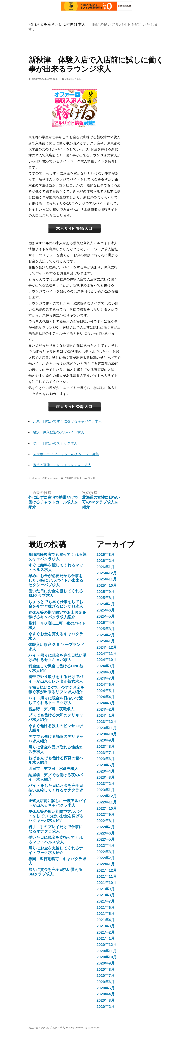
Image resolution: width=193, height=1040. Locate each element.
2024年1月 (105, 715)
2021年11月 (106, 876)
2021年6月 (105, 907)
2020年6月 (105, 982)
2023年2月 (105, 784)
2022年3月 (105, 852)
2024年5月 (105, 691)
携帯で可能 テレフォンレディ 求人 (62, 465)
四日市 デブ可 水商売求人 (53, 769)
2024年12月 (106, 647)
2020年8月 (105, 969)
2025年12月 (106, 573)
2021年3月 (105, 926)
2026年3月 (105, 554)
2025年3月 (105, 629)
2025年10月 (106, 585)
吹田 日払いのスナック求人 (55, 443)
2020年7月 (105, 975)
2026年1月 (105, 567)
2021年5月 (105, 914)
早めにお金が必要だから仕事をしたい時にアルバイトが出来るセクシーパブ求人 (55, 580)
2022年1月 (105, 864)
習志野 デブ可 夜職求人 (51, 709)
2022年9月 (105, 814)
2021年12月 (106, 870)
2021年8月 (105, 895)
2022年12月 (106, 796)
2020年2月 (105, 1007)
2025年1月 (105, 641)
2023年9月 (105, 740)
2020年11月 (106, 951)
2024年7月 (105, 678)
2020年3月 (105, 1000)
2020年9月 (105, 963)
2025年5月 (105, 616)
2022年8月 (105, 821)
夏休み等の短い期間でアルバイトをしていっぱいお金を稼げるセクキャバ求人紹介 (55, 816)
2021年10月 (106, 883)
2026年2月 (105, 561)
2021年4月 (105, 920)
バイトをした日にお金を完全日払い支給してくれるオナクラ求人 (55, 790)
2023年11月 (106, 728)
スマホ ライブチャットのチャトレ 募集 (66, 454)
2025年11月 (106, 579)
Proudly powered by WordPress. (83, 1027)
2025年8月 (105, 598)
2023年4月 (105, 771)
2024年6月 (105, 684)
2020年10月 (106, 957)
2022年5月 (105, 839)
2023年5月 (105, 765)
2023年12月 (106, 722)
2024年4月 (105, 697)
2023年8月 (105, 746)
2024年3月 (105, 703)
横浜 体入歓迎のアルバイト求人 (58, 432)
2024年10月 (106, 660)
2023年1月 (105, 790)
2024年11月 (106, 654)
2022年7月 (105, 827)
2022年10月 (106, 808)
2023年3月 (105, 777)
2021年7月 (105, 901)
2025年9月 (105, 592)
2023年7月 (105, 753)
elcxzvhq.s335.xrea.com (45, 79)
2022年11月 (106, 802)
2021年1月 (105, 938)
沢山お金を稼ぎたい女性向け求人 (56, 24)
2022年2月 (105, 858)
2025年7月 (105, 604)
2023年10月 (106, 734)
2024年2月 (105, 709)
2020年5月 (105, 988)
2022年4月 (105, 845)
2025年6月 (105, 610)
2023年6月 (105, 759)
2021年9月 (105, 889)
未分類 (91, 478)
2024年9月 (105, 666)
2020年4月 (105, 994)
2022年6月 (105, 833)
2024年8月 (105, 672)
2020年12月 (106, 945)
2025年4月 (105, 622)
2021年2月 (105, 932)
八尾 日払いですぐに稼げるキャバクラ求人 (67, 421)
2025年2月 (105, 635)
